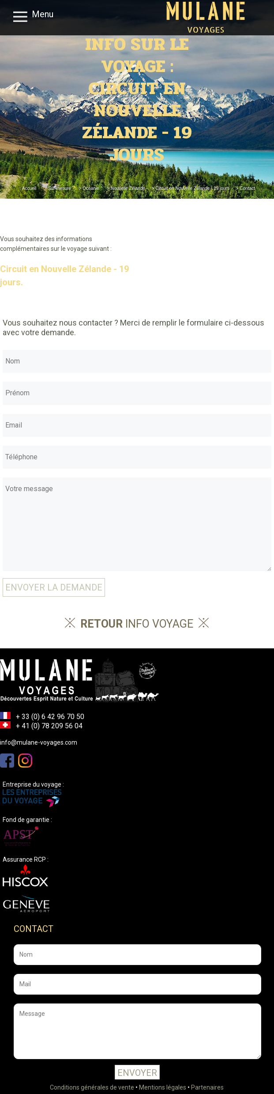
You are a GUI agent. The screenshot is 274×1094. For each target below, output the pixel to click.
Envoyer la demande (53, 587)
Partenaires (207, 1087)
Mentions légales (162, 1087)
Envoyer (137, 1073)
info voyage (136, 623)
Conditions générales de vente (92, 1087)
